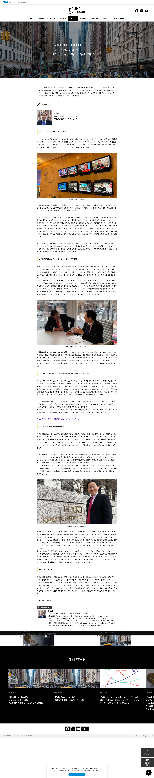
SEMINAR (105, 19)
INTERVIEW (83, 19)
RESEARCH (63, 19)
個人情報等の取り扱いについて (10, 775)
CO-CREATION (51, 19)
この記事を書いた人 (45, 607)
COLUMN (73, 18)
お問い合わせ (147, 752)
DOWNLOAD (94, 19)
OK (77, 774)
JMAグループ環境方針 (26, 775)
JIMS (40, 19)
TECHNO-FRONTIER (118, 19)
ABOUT (32, 19)
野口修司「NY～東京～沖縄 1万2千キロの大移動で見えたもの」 (59, 419)
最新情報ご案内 (147, 762)
